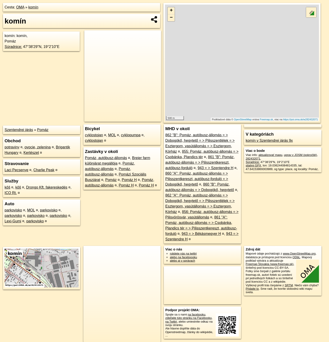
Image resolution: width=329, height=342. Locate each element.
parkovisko (13, 210)
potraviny (12, 147)
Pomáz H (129, 180)
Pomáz (42, 130)
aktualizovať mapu (270, 155)
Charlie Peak (43, 170)
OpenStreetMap (243, 119)
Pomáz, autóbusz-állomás (106, 158)
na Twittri (171, 321)
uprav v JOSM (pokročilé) (300, 155)
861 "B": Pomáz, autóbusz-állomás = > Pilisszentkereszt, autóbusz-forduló (200, 162)
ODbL (296, 257)
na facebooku (196, 314)
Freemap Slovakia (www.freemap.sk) (269, 264)
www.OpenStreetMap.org (299, 253)
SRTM (289, 285)
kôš (7, 187)
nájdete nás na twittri (183, 253)
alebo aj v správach (182, 260)
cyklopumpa (131, 135)
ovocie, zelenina (37, 147)
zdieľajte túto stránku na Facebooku (188, 318)
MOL (31, 210)
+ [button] (171, 10)
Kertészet (31, 153)
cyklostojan (94, 135)
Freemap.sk (266, 119)
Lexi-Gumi (13, 221)
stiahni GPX (253, 165)
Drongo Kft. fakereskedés (46, 187)
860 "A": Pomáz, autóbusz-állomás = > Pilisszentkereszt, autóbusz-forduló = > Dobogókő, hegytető (196, 178)
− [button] (171, 17)
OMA (20, 7)
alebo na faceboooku (183, 257)
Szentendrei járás (19, 130)
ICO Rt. (11, 193)
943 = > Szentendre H (215, 168)
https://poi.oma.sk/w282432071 (300, 119)
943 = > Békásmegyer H (201, 234)
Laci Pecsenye (16, 170)
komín (33, 7)
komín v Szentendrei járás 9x (269, 140)
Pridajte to (252, 288)
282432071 (253, 158)
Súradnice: (13, 47)
